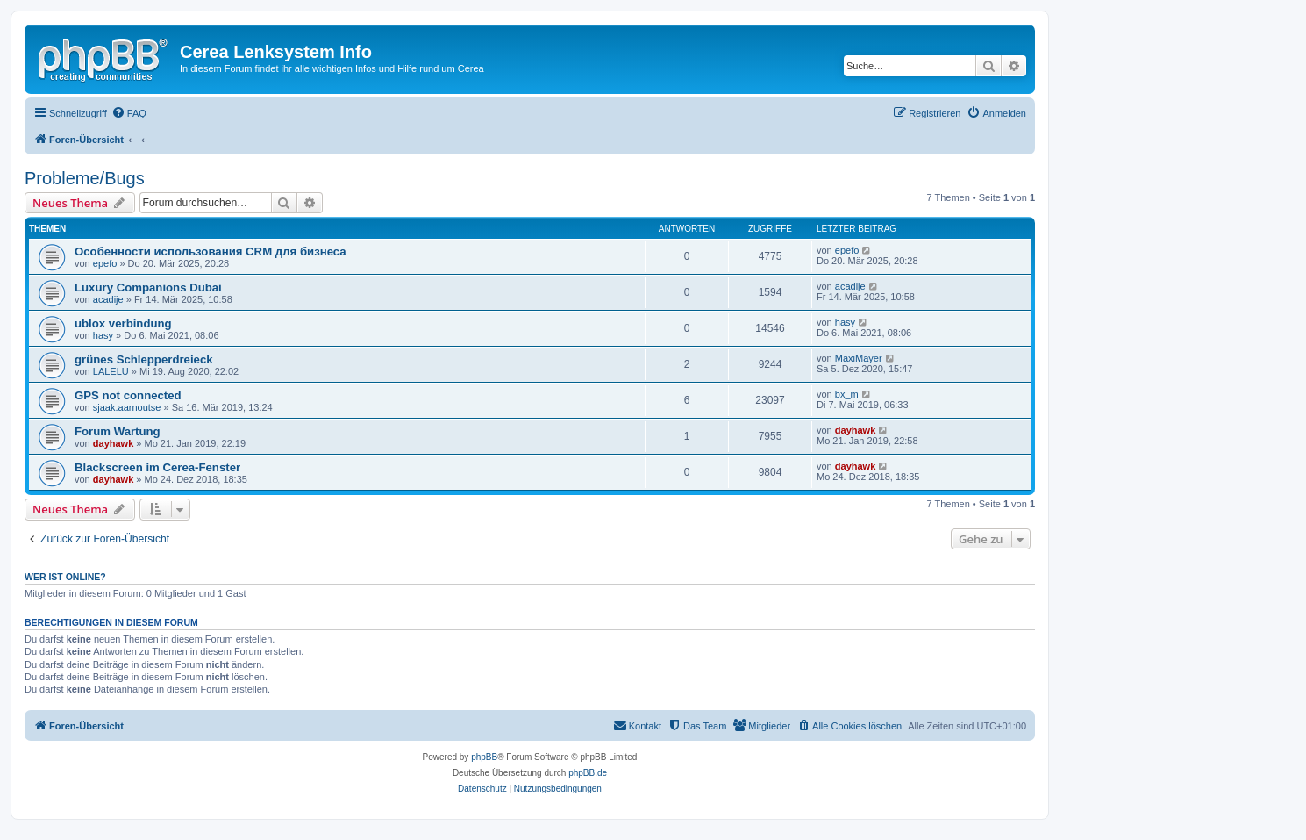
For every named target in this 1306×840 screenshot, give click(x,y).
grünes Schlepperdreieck (144, 359)
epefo (105, 263)
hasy (103, 335)
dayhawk (113, 443)
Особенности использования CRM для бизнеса (210, 251)
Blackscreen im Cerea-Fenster (157, 467)
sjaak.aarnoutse (127, 407)
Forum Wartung (118, 431)
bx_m (847, 394)
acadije (108, 299)
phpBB (484, 757)
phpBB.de (587, 773)
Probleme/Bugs (85, 178)
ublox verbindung (123, 323)
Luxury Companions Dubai (148, 287)
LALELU (111, 371)
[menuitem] (128, 113)
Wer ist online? (65, 576)
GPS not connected (128, 395)
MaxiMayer (858, 358)
